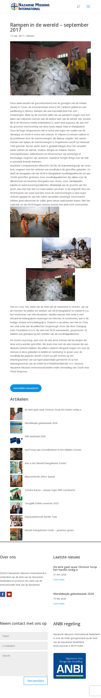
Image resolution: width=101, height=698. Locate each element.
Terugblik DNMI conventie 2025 (42, 503)
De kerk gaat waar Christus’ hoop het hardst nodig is (53, 409)
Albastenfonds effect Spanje (40, 476)
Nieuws (30, 35)
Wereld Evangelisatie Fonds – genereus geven (49, 530)
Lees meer (59, 579)
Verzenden (35, 681)
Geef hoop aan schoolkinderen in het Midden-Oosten (53, 449)
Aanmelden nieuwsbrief (25, 388)
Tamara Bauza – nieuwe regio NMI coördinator (50, 490)
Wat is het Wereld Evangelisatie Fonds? (46, 463)
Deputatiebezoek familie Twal (41, 516)
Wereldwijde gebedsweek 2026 (41, 423)
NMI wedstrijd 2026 (35, 436)
